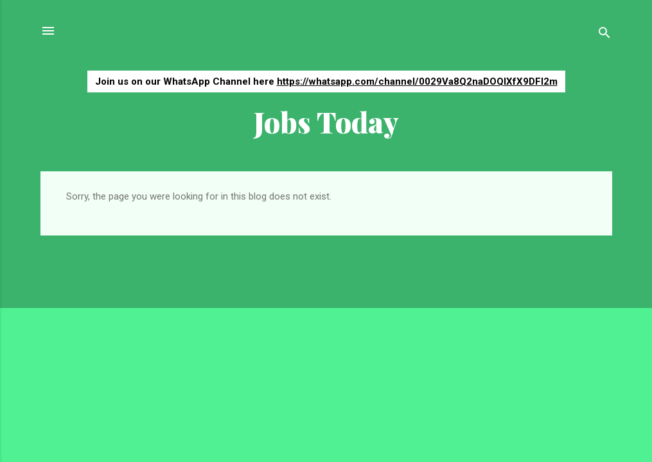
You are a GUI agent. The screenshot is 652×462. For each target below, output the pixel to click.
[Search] (604, 35)
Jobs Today (326, 122)
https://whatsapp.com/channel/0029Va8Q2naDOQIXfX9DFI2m (417, 81)
